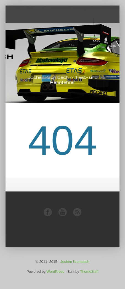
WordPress (55, 271)
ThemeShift (89, 271)
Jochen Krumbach (74, 262)
